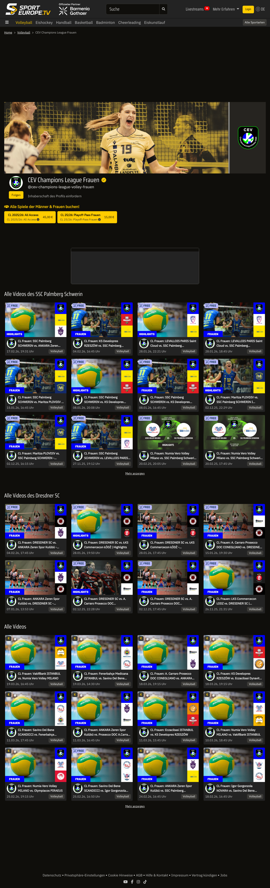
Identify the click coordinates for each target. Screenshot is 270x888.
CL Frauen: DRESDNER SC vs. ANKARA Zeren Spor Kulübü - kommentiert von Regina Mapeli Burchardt (39, 545)
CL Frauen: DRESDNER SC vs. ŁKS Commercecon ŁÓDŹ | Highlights (106, 545)
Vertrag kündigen (205, 875)
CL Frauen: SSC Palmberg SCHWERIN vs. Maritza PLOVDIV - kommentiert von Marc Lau (40, 399)
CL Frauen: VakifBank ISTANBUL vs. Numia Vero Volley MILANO (39, 676)
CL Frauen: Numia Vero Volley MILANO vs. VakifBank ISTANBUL (238, 732)
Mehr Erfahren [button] (224, 9)
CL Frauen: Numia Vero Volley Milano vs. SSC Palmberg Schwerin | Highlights (173, 455)
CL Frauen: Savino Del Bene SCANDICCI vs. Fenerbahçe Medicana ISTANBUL (36, 732)
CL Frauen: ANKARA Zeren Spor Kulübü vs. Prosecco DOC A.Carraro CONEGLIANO (107, 732)
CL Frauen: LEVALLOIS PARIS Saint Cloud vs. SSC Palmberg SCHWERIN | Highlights (173, 343)
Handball (64, 22)
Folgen (16, 195)
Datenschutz (52, 875)
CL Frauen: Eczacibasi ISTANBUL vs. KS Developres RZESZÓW (171, 732)
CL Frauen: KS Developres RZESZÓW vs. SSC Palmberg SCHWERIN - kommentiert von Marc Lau (104, 343)
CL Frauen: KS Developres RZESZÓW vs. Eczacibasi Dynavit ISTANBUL (237, 676)
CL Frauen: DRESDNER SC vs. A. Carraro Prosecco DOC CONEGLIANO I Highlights (105, 601)
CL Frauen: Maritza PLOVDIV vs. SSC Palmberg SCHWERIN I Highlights (237, 399)
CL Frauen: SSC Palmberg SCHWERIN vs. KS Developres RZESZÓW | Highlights (104, 399)
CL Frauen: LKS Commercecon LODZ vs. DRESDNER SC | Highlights (236, 601)
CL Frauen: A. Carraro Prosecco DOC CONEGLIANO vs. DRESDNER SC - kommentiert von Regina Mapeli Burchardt (239, 545)
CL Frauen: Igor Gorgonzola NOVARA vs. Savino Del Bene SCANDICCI (235, 788)
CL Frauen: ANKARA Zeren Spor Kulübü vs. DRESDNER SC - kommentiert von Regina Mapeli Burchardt (39, 601)
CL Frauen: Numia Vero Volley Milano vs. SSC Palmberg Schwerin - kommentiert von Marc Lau (239, 455)
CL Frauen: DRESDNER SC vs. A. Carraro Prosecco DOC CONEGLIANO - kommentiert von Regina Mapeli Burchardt (172, 601)
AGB (139, 875)
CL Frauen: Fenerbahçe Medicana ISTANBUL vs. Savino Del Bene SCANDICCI (106, 676)
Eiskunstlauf (154, 22)
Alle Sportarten (255, 22)
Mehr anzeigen (135, 473)
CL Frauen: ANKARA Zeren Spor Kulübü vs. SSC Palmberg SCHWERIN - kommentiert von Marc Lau (171, 788)
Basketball (84, 22)
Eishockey (44, 22)
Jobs (223, 875)
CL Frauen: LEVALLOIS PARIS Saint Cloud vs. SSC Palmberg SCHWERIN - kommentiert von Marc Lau (239, 343)
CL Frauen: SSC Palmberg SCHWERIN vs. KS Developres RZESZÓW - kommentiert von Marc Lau (173, 399)
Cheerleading (129, 22)
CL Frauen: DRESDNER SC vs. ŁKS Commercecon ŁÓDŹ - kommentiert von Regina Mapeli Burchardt (172, 545)
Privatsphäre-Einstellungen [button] (85, 875)
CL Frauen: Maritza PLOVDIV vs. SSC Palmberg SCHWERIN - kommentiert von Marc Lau (38, 455)
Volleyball (24, 22)
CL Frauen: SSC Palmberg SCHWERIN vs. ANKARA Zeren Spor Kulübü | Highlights (38, 343)
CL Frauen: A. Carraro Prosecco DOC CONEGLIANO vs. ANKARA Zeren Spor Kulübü (171, 676)
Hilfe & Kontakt (157, 875)
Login (248, 9)
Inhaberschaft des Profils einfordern (55, 196)
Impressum (180, 875)
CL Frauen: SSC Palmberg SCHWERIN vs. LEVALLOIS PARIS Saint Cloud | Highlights (106, 455)
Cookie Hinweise (121, 875)
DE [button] (260, 9)
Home (8, 32)
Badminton (105, 22)
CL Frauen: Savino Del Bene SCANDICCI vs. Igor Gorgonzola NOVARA (105, 788)
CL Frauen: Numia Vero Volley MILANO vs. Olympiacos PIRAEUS (40, 788)
